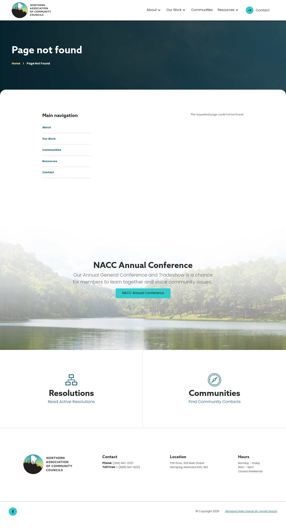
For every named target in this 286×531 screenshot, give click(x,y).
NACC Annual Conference (143, 302)
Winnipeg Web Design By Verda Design (251, 521)
